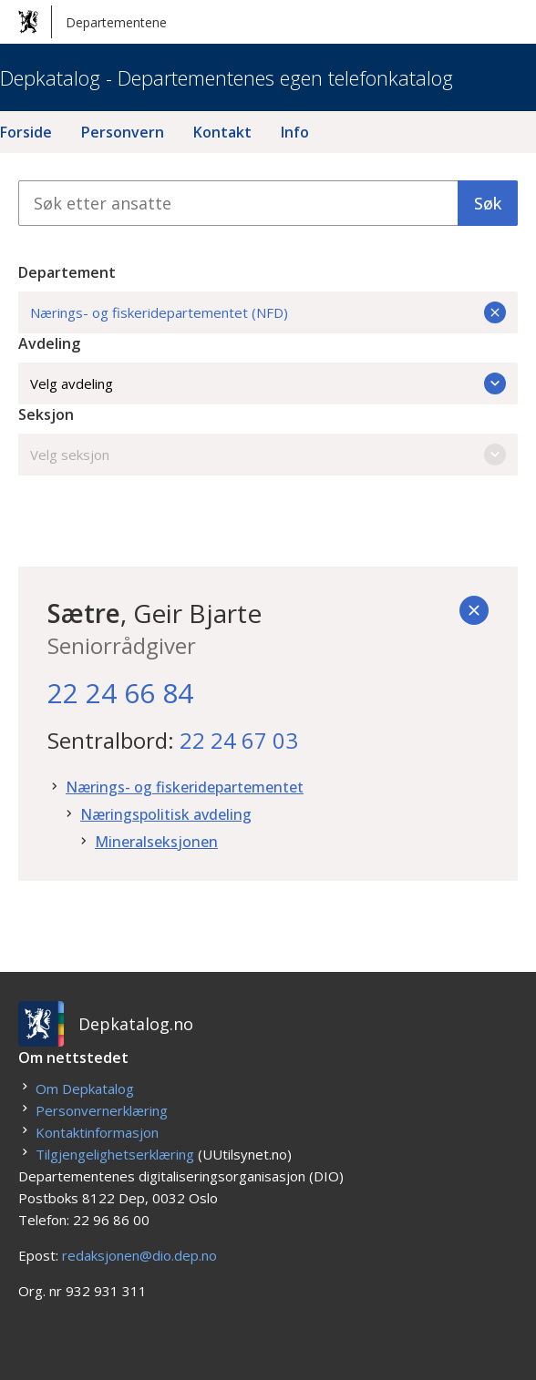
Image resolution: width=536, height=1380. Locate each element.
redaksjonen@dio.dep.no (139, 1255)
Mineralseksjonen (156, 842)
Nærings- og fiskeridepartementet (185, 787)
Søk (487, 203)
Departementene (92, 22)
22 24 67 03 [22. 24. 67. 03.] (239, 740)
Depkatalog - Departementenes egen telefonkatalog (226, 77)
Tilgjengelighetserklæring (115, 1154)
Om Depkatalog (85, 1088)
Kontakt (222, 132)
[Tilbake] (474, 610)
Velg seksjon (268, 454)
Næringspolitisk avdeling (166, 814)
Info (295, 132)
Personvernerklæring (102, 1110)
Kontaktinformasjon (97, 1132)
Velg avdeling (268, 383)
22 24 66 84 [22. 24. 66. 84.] (120, 692)
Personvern (122, 132)
